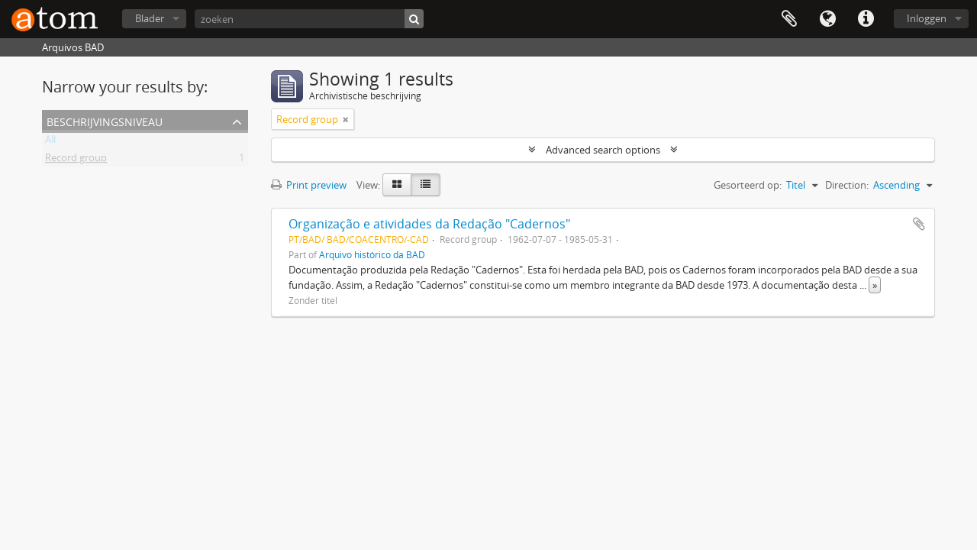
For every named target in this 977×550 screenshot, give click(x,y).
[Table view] (425, 184)
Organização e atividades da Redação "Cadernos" (429, 223)
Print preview (309, 185)
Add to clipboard (919, 223)
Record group (76, 160)
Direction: (847, 185)
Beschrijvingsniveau (105, 120)
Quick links (865, 19)
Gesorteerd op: (748, 185)
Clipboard (789, 19)
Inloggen (926, 18)
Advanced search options (603, 150)
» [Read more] (874, 285)
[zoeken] (309, 18)
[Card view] (396, 184)
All (50, 142)
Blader (149, 18)
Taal (827, 19)
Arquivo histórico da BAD (372, 254)
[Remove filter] (346, 119)
